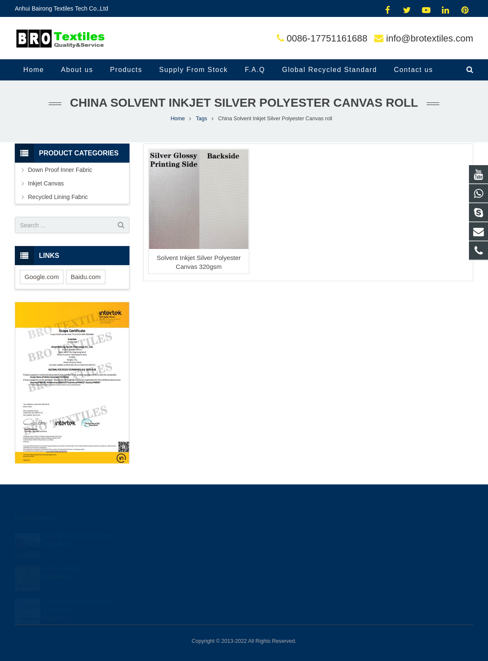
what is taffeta (62, 556)
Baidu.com (86, 276)
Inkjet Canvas (46, 183)
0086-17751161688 (327, 38)
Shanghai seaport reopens (78, 523)
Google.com (42, 276)
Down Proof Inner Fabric (60, 169)
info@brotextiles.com (429, 38)
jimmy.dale (271, 570)
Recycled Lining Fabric (58, 197)
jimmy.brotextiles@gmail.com (293, 534)
